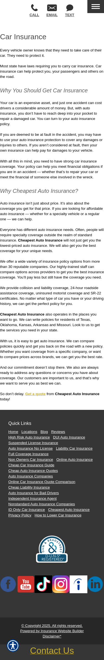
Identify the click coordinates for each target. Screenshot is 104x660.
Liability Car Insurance (74, 448)
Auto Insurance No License (30, 448)
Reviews (58, 432)
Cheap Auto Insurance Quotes (33, 471)
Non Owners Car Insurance (30, 459)
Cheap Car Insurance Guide (31, 465)
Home (13, 432)
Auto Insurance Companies (30, 476)
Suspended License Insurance (33, 443)
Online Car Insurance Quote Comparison (41, 482)
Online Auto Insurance (74, 459)
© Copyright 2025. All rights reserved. (52, 626)
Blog (44, 432)
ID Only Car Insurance (26, 510)
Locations (29, 432)
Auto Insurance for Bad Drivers (33, 493)
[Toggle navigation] (95, 6)
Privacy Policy (19, 515)
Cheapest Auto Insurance (69, 510)
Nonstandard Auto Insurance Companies (41, 504)
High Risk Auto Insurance (29, 437)
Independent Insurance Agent (32, 498)
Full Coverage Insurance (28, 454)
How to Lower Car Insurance (58, 515)
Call (34, 10)
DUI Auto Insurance (69, 437)
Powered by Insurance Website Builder (52, 631)
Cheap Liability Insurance (29, 487)
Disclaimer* (52, 636)
